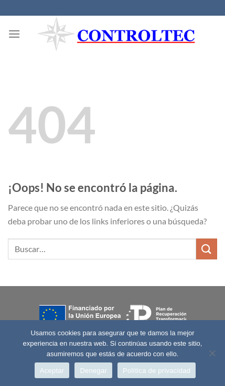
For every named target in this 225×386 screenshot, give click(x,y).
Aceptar (52, 370)
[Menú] (14, 34)
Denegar (93, 370)
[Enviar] (206, 249)
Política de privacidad (156, 370)
